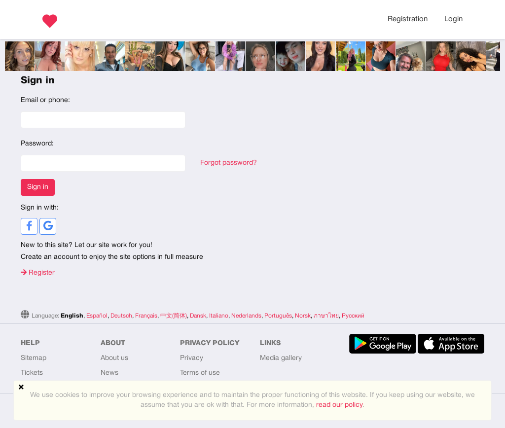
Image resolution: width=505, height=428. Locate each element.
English (72, 316)
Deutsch (121, 316)
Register (38, 273)
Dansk (198, 316)
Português (278, 316)
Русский (353, 316)
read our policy (339, 405)
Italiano (218, 316)
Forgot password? (228, 163)
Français (146, 316)
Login (453, 19)
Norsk (303, 316)
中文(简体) (173, 316)
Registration (408, 19)
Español (97, 316)
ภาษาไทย (326, 316)
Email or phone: (45, 100)
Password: (37, 144)
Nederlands (246, 316)
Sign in (37, 187)
